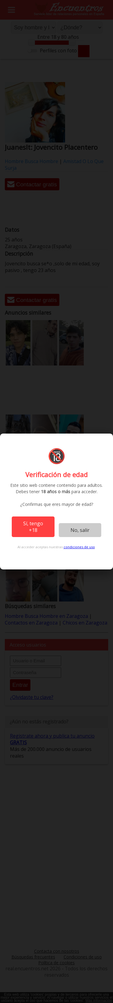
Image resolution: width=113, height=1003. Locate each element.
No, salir (80, 530)
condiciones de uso (79, 547)
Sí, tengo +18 (33, 526)
